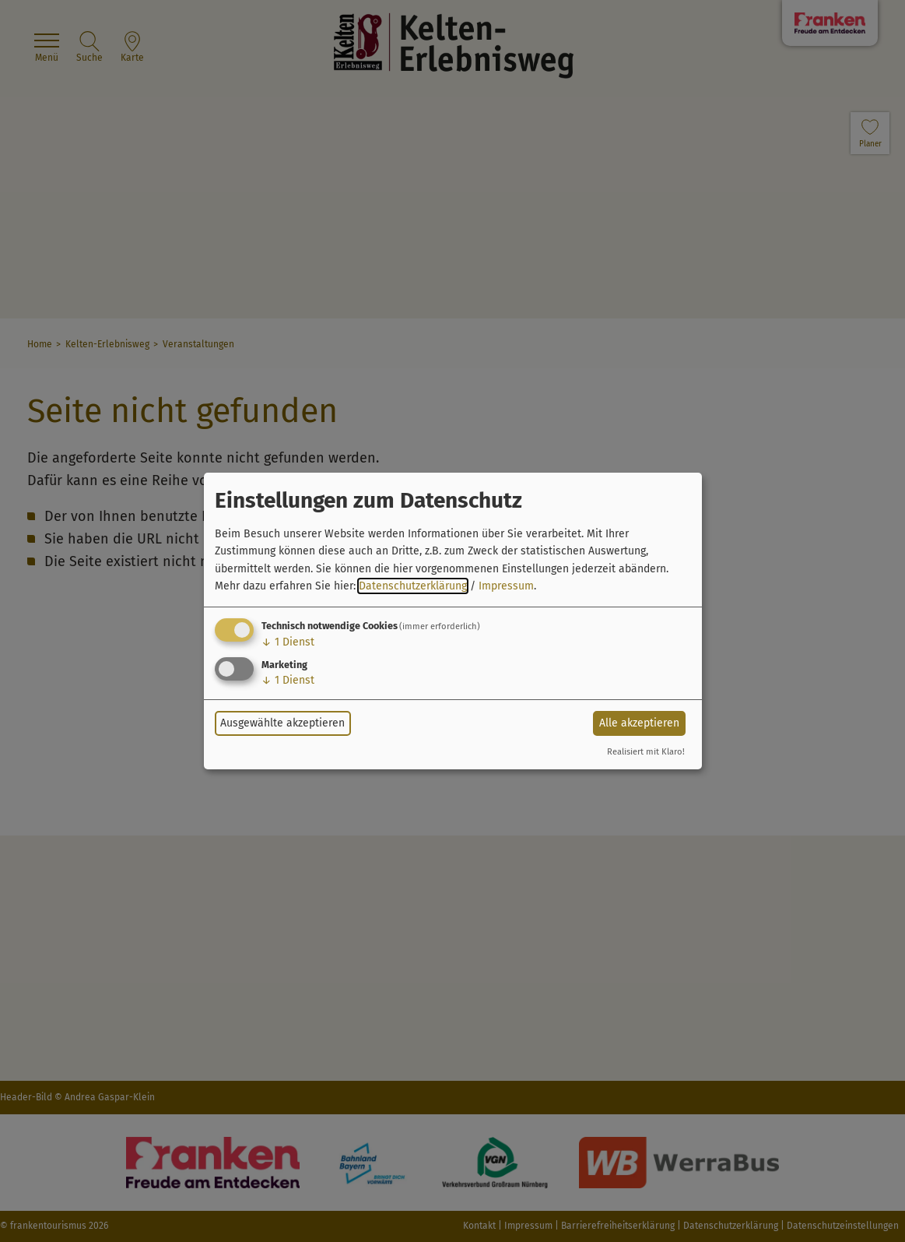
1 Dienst (287, 642)
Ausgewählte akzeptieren (282, 723)
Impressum (506, 586)
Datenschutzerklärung (413, 586)
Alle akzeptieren (639, 723)
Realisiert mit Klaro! (646, 752)
